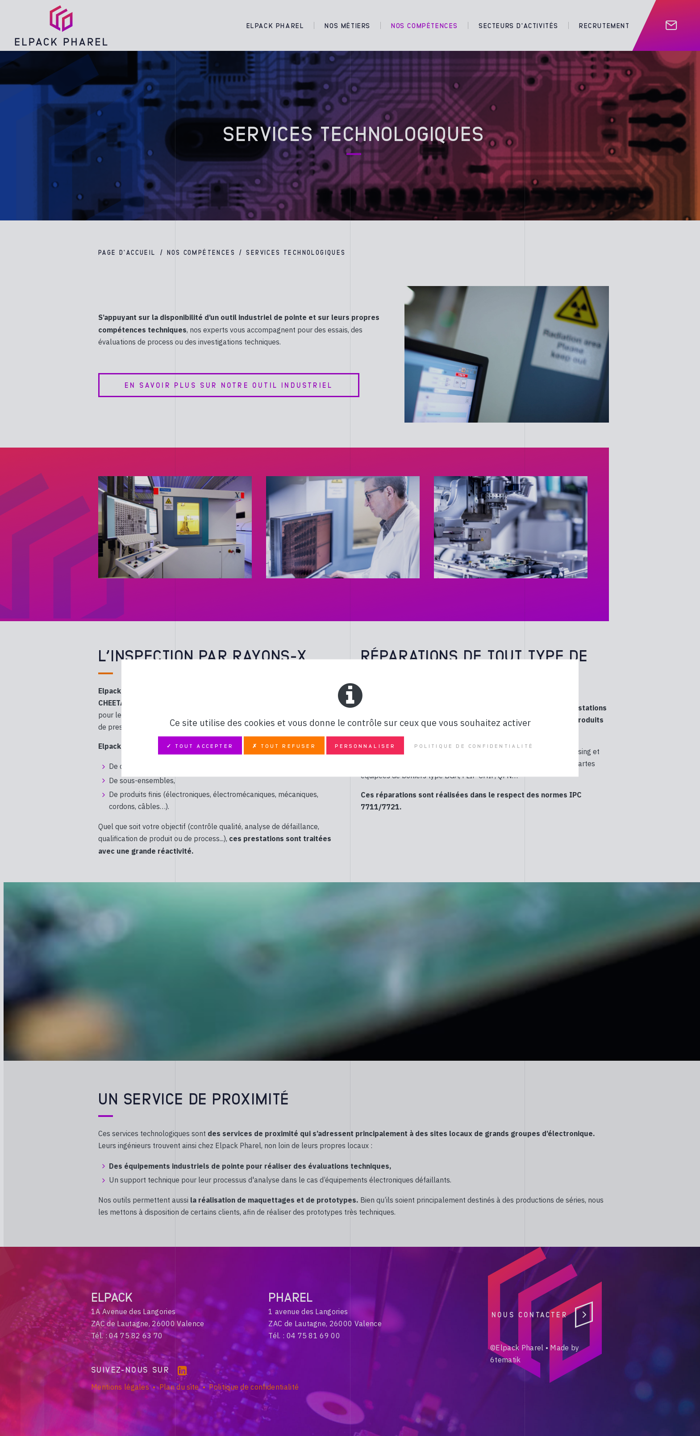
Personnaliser (365, 746)
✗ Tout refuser (284, 746)
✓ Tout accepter (200, 746)
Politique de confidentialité (473, 746)
